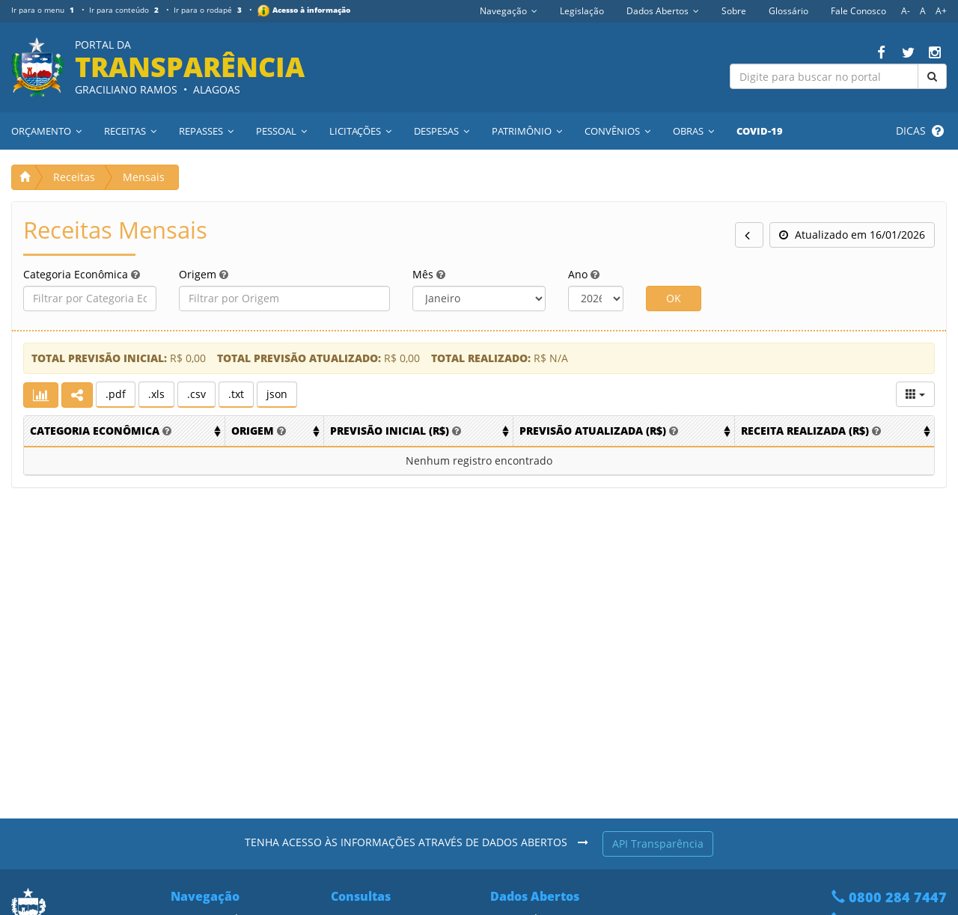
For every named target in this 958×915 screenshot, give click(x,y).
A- (905, 10)
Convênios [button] (617, 131)
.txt (236, 394)
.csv (196, 394)
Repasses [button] (206, 131)
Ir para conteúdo (125, 9)
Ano (583, 274)
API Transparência (658, 843)
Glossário (788, 10)
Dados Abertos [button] (662, 10)
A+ (941, 10)
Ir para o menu (44, 9)
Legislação (582, 10)
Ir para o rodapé (210, 9)
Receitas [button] (130, 131)
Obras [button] (693, 131)
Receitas (74, 177)
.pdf (116, 394)
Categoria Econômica (81, 274)
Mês (428, 274)
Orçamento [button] (46, 131)
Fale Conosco (858, 10)
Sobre (733, 10)
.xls (156, 394)
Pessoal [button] (281, 131)
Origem (203, 274)
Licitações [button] (360, 131)
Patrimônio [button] (527, 131)
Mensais (144, 177)
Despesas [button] (441, 131)
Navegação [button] (508, 10)
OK (673, 298)
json (276, 394)
